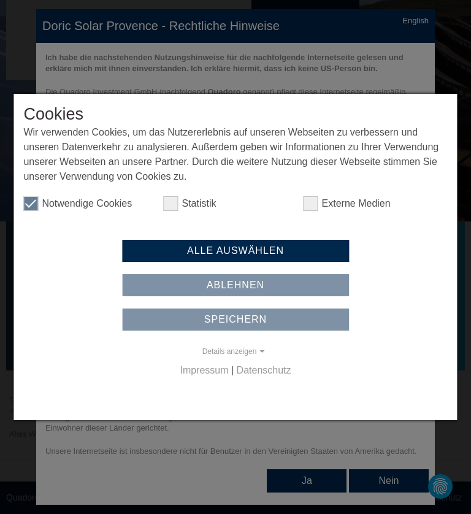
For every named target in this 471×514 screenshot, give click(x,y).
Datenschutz (264, 370)
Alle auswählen (235, 250)
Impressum (204, 370)
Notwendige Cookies (77, 203)
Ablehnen (235, 285)
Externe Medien (347, 203)
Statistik (189, 203)
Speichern (235, 319)
